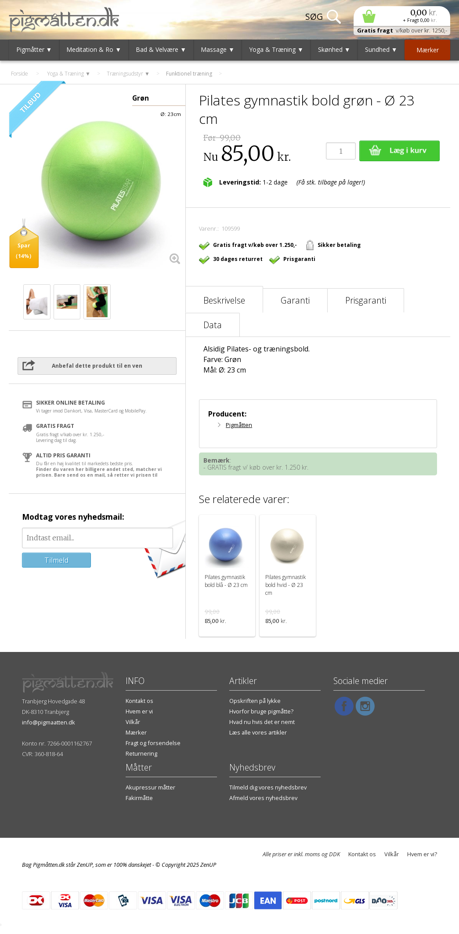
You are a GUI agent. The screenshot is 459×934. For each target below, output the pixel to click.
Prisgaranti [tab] (365, 300)
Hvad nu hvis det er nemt (262, 722)
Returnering (141, 753)
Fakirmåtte (139, 798)
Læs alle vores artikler (258, 732)
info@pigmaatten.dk (48, 722)
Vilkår (133, 722)
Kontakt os (139, 701)
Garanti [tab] (295, 300)
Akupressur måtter (150, 787)
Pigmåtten (239, 425)
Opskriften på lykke (255, 701)
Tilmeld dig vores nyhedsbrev (268, 787)
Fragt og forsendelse (153, 743)
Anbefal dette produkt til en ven (97, 365)
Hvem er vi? (422, 854)
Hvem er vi (139, 711)
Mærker (136, 732)
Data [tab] (212, 325)
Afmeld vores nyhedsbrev (263, 798)
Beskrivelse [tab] (224, 300)
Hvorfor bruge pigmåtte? (261, 711)
